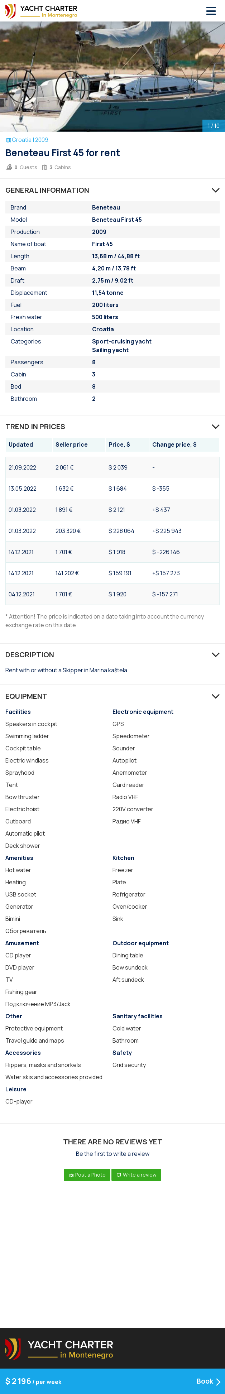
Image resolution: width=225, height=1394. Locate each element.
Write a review (136, 1174)
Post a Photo (87, 1174)
